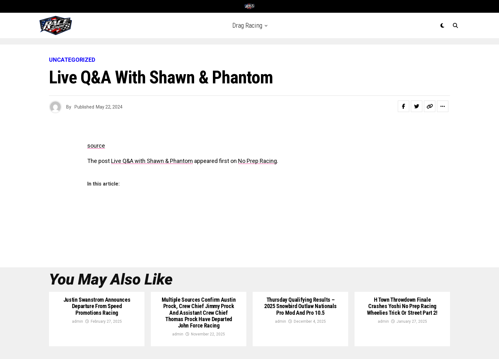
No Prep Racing (257, 161)
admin (77, 321)
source (96, 145)
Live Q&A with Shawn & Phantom (152, 161)
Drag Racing (247, 25)
